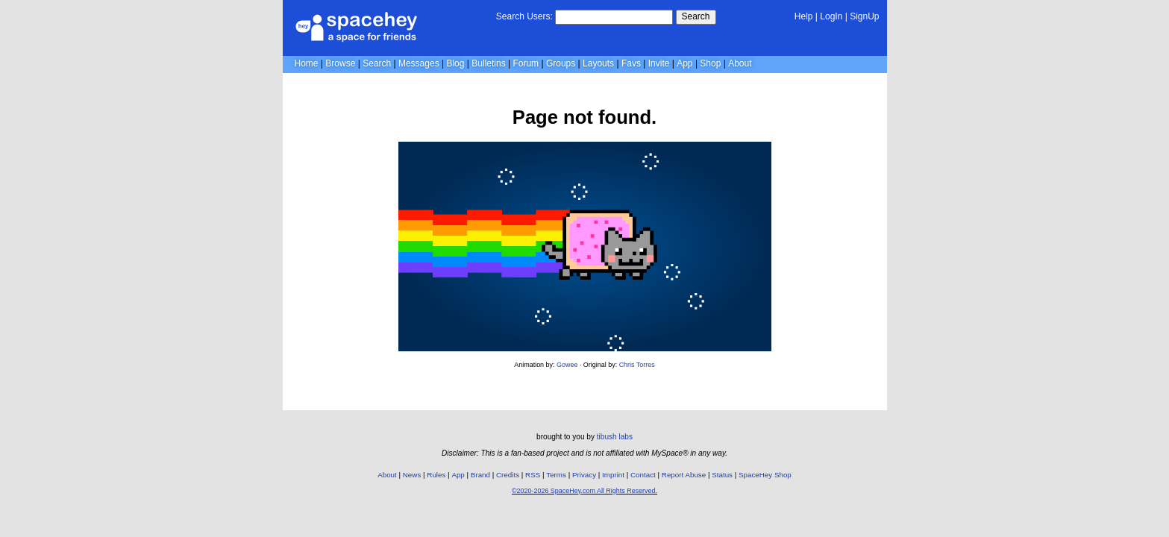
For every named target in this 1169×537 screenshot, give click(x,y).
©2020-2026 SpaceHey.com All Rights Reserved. (584, 490)
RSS (532, 475)
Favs (631, 63)
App (684, 63)
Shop (710, 63)
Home (307, 63)
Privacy (584, 475)
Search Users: (524, 16)
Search (696, 16)
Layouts (598, 63)
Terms (556, 475)
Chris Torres (637, 364)
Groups (560, 63)
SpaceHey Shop (765, 475)
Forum (526, 63)
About (739, 63)
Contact (643, 475)
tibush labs (615, 437)
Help (804, 16)
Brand (480, 475)
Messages (418, 63)
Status (722, 475)
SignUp (864, 16)
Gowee (567, 364)
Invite (659, 63)
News (412, 475)
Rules (436, 475)
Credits (507, 475)
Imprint (613, 475)
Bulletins (488, 63)
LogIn (831, 16)
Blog (455, 63)
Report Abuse (684, 475)
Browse (340, 63)
